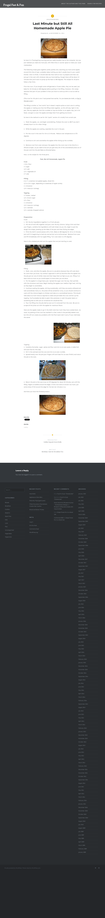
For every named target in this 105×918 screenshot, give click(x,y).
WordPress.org (33, 532)
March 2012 (81, 762)
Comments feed (34, 529)
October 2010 (82, 814)
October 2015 (82, 631)
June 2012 (81, 752)
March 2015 (81, 656)
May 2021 (81, 504)
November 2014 (83, 669)
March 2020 (81, 514)
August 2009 (81, 828)
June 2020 (81, 507)
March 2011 (81, 797)
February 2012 (82, 766)
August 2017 (81, 569)
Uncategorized (53, 19)
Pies (6, 526)
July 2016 (81, 604)
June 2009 (81, 835)
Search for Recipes (94, 3)
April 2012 (81, 759)
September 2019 (83, 521)
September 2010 (83, 817)
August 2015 (81, 638)
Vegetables (8, 533)
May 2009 (81, 838)
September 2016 (83, 597)
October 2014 (82, 673)
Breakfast (8, 506)
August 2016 (81, 600)
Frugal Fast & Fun (13, 5)
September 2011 (83, 780)
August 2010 (81, 821)
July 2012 (81, 749)
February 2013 (82, 728)
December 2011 (83, 769)
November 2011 (83, 773)
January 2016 (82, 621)
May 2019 (81, 531)
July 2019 (81, 528)
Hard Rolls (32, 494)
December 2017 (83, 559)
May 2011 (81, 790)
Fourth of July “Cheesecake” (65, 494)
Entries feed (33, 525)
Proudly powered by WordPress (13, 868)
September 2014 (83, 676)
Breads (7, 502)
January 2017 (82, 587)
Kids (6, 520)
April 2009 (81, 842)
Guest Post (8, 516)
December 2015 (83, 624)
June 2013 (81, 714)
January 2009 (82, 852)
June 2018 (81, 549)
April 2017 (81, 580)
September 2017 (83, 566)
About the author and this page (73, 3)
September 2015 (83, 635)
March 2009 (81, 845)
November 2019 (83, 518)
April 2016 (81, 614)
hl (48, 33)
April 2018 (81, 556)
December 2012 (83, 735)
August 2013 (81, 707)
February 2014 (82, 700)
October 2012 (82, 742)
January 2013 (82, 731)
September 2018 (83, 545)
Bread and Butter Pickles (36, 509)
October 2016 (82, 593)
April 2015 (81, 652)
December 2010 (83, 807)
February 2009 (82, 849)
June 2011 (81, 786)
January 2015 (82, 662)
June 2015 (81, 645)
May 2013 (81, 718)
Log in (31, 522)
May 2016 (81, 611)
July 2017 (81, 573)
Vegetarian (8, 537)
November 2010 (83, 811)
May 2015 (81, 649)
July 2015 (81, 642)
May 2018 (81, 552)
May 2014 (81, 690)
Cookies (7, 509)
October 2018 (82, 542)
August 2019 (81, 525)
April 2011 (81, 793)
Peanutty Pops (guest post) (37, 500)
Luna (6, 523)
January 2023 (82, 494)
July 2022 (81, 497)
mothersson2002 (58, 518)
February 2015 (82, 659)
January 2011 (82, 804)
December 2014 (83, 666)
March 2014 (81, 697)
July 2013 (81, 711)
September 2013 (83, 704)
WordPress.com (36, 868)
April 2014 (81, 693)
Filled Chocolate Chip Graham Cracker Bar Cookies (38, 505)
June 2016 (81, 607)
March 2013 (81, 724)
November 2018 (83, 538)
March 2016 (81, 618)
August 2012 (81, 745)
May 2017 (81, 576)
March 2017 (81, 583)
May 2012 (81, 755)
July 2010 (81, 824)
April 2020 (81, 511)
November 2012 (83, 738)
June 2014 (81, 687)
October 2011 (82, 776)
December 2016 (83, 590)
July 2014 (81, 683)
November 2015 (83, 628)
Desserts (7, 513)
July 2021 (81, 500)
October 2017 (82, 562)
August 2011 (81, 783)
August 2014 (81, 680)
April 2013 (81, 721)
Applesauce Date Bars (35, 497)
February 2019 (82, 535)
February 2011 (82, 800)
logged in (27, 474)
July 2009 (81, 831)
